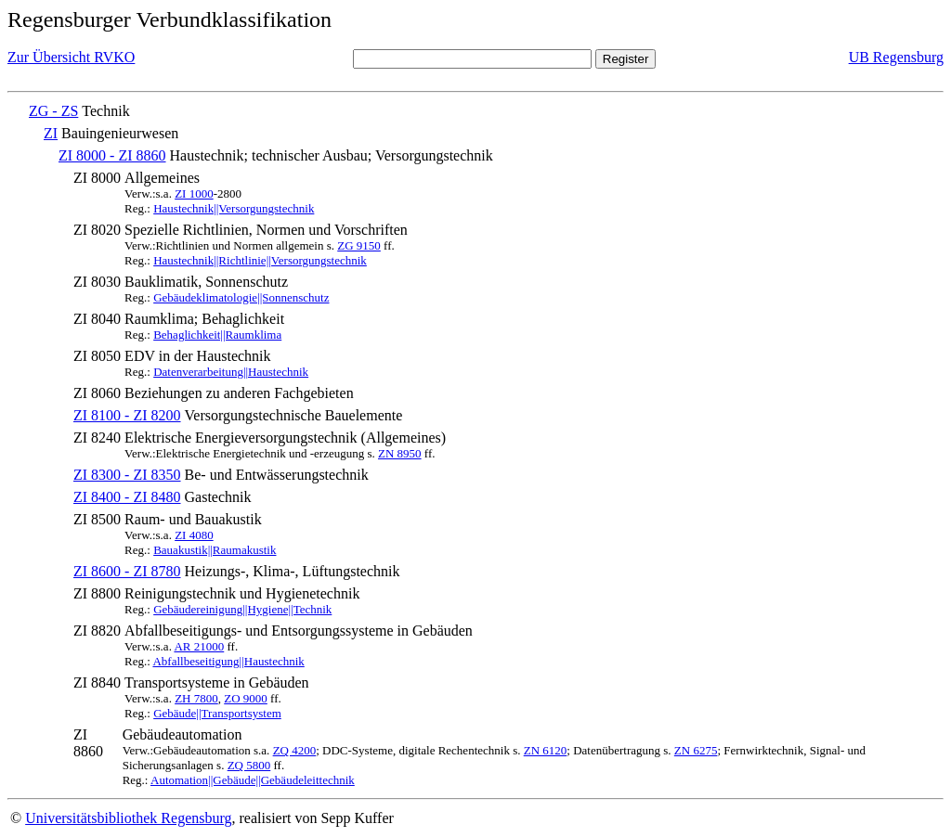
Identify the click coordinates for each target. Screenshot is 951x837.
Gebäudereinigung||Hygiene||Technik (242, 609)
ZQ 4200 (295, 750)
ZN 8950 (400, 453)
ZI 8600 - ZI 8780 (127, 571)
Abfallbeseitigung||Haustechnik (228, 661)
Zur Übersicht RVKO (71, 57)
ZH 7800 (196, 698)
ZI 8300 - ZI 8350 (127, 475)
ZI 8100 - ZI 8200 (127, 415)
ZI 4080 (194, 535)
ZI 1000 (194, 193)
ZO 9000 (245, 698)
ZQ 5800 (249, 765)
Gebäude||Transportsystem (217, 713)
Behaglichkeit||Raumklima (217, 334)
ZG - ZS (53, 111)
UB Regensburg (896, 57)
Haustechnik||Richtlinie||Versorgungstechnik (260, 260)
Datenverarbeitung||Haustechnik (230, 372)
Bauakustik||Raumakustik (214, 550)
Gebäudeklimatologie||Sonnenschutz (241, 297)
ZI (51, 133)
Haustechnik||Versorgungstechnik (233, 208)
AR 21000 (199, 646)
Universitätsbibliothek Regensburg (128, 818)
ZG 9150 (359, 245)
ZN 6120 (545, 750)
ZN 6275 (696, 750)
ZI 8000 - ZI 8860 (112, 155)
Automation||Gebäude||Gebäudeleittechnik (252, 780)
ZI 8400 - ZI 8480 (127, 497)
